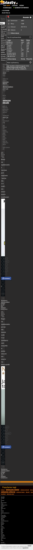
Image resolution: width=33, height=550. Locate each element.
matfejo (17, 69)
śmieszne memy (12, 489)
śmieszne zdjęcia (6, 82)
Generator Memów (21, 7)
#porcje (5, 439)
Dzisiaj (23, 59)
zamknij (29, 545)
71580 (22, 23)
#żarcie (4, 264)
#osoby (5, 268)
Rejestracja (6, 13)
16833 (22, 20)
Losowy (15, 5)
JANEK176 (23, 69)
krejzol (10, 43)
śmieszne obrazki (7, 101)
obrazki (4, 72)
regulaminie (25, 548)
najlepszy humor (20, 492)
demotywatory (8, 87)
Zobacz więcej (15, 33)
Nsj (25, 67)
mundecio (13, 66)
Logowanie (5, 10)
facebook (3, 494)
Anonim (11, 42)
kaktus (10, 50)
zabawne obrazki (24, 490)
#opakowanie (6, 433)
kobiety (3, 490)
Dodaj (21, 5)
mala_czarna (12, 53)
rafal (10, 48)
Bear (10, 47)
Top (6, 5)
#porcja (5, 271)
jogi (8, 66)
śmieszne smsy (10, 494)
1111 (27, 66)
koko (10, 45)
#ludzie (5, 258)
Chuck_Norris (12, 54)
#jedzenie (5, 261)
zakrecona (12, 56)
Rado (10, 51)
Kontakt (2, 542)
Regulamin (3, 544)
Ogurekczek (10, 69)
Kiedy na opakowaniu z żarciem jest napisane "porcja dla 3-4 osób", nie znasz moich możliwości (5, 178)
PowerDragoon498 (12, 67)
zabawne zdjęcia (8, 492)
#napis (4, 430)
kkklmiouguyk (20, 66)
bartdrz (21, 67)
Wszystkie (29, 59)
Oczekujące (7, 7)
